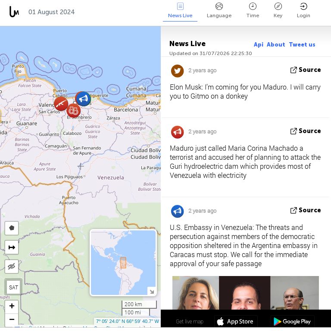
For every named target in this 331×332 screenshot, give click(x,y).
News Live (180, 11)
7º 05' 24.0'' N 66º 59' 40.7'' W (127, 321)
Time (252, 11)
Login (303, 11)
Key (278, 11)
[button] (73, 110)
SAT (13, 287)
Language (219, 11)
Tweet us (302, 44)
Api (258, 44)
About (276, 44)
